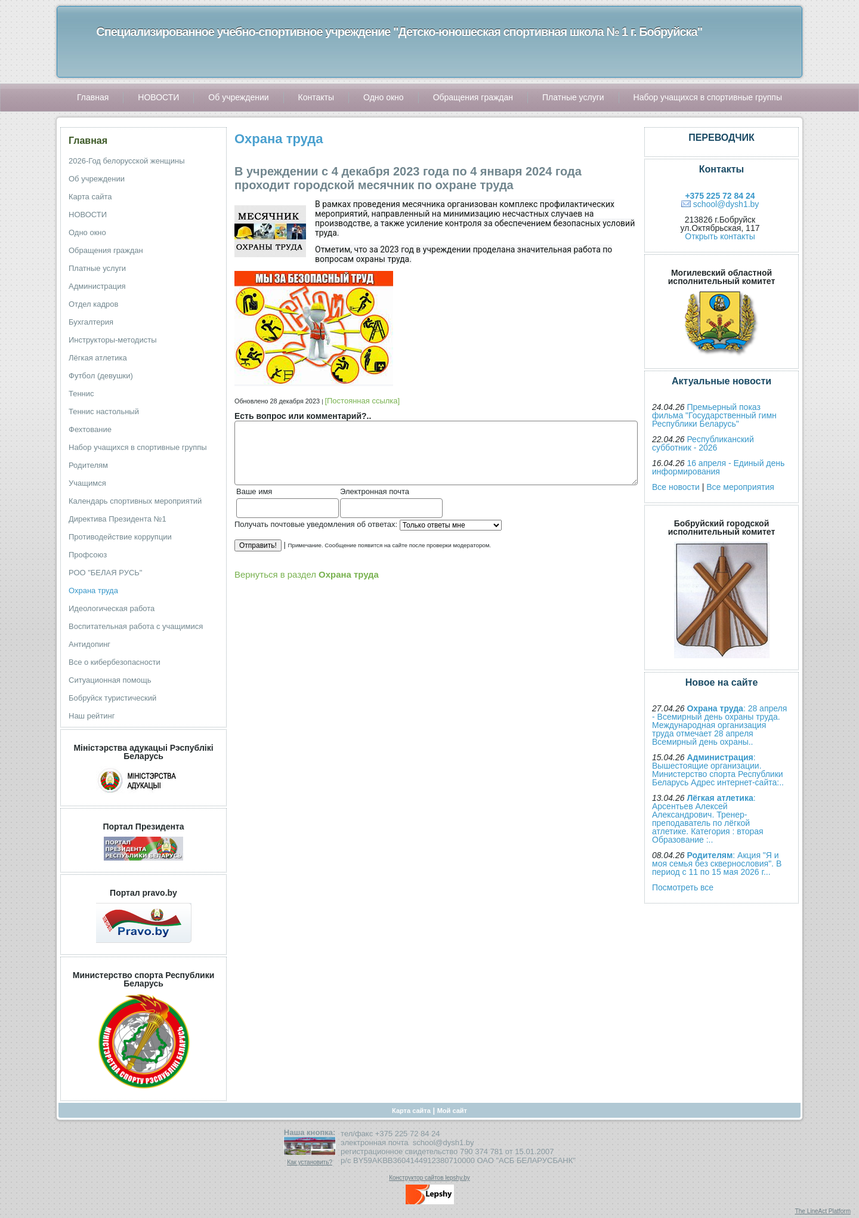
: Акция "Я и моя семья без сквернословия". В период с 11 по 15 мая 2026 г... (716, 863)
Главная (88, 140)
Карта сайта (411, 1110)
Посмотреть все (682, 887)
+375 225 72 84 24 (720, 196)
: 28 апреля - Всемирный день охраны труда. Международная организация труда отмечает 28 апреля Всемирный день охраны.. (719, 725)
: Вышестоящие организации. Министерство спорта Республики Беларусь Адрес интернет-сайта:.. (718, 770)
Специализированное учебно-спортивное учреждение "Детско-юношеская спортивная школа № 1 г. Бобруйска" (399, 31)
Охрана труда (278, 138)
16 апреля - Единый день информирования (718, 467)
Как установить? (309, 1162)
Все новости (676, 487)
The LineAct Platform (823, 1211)
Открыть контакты (720, 236)
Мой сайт (452, 1110)
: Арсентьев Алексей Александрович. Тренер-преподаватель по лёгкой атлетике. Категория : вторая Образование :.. (708, 818)
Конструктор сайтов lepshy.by (429, 1177)
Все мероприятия (740, 487)
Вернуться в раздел (306, 574)
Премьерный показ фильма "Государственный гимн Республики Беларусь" (714, 415)
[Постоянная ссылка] (362, 400)
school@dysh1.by (726, 204)
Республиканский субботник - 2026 (703, 443)
